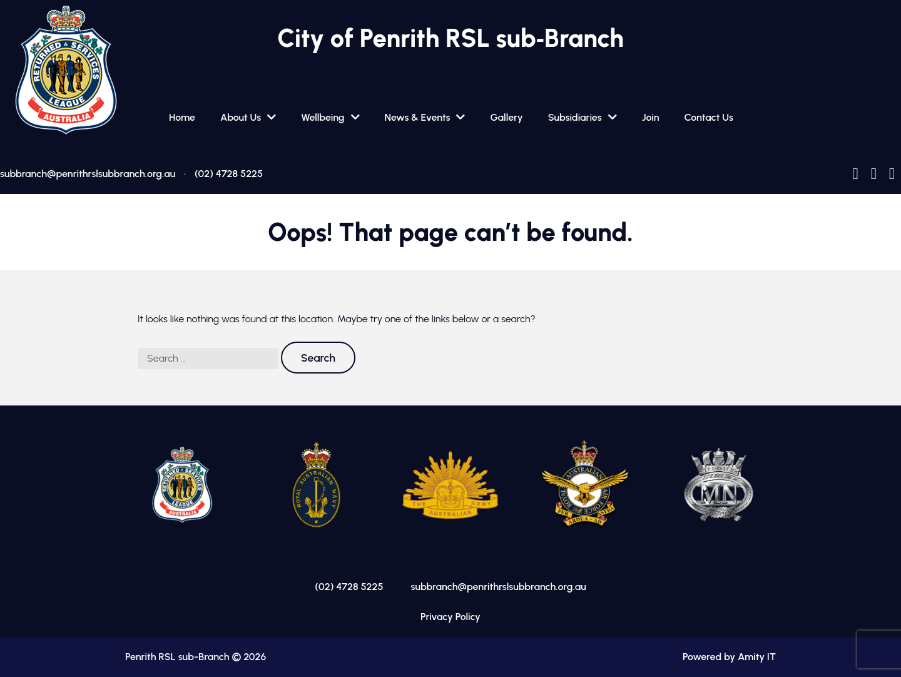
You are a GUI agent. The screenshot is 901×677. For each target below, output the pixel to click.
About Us (240, 117)
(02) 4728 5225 (229, 174)
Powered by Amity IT (729, 657)
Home (182, 117)
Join (650, 117)
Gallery (506, 117)
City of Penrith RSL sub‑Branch (450, 38)
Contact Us (709, 117)
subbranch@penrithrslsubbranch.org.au (87, 174)
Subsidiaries (575, 117)
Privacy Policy (450, 617)
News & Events (417, 117)
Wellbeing (322, 117)
